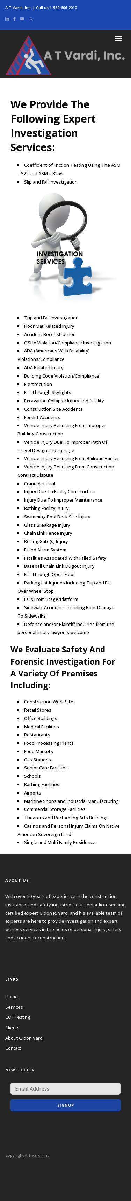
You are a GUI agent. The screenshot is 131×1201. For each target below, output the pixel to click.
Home (11, 996)
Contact (13, 1048)
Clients (12, 1027)
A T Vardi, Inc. (37, 1155)
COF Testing (17, 1017)
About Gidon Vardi (24, 1038)
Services (14, 1007)
